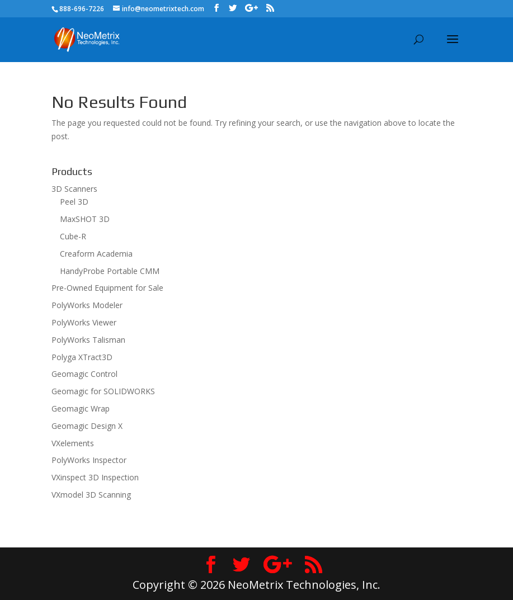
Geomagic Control (84, 373)
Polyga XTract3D (81, 357)
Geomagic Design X (87, 426)
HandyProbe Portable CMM (109, 271)
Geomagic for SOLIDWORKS (103, 391)
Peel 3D (74, 201)
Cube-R (73, 236)
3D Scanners (74, 188)
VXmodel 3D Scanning (91, 494)
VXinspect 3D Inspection (95, 477)
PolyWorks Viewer (83, 322)
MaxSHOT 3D (85, 219)
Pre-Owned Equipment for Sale (107, 287)
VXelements (72, 443)
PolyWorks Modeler (87, 305)
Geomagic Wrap (80, 408)
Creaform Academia (96, 253)
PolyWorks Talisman (88, 339)
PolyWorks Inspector (88, 460)
